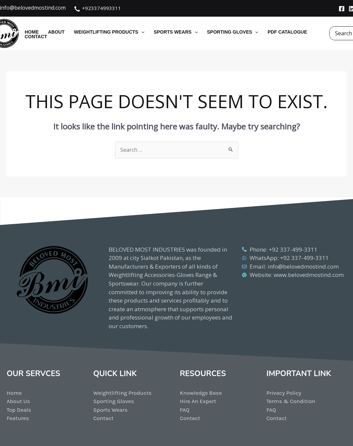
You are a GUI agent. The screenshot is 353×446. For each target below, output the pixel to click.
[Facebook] (342, 9)
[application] (141, 32)
